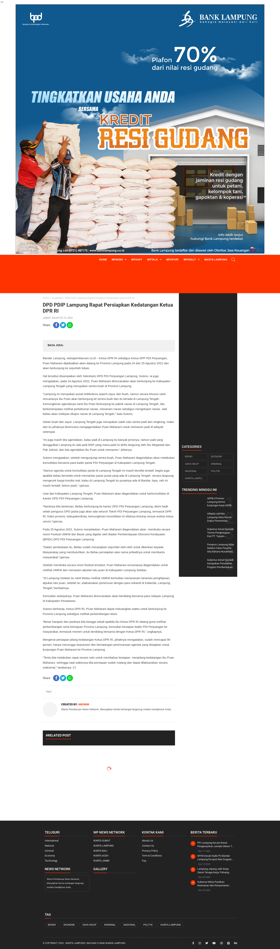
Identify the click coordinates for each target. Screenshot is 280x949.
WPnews (117, 259)
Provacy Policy (150, 850)
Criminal (49, 850)
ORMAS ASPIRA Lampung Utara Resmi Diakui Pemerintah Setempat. (219, 517)
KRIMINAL (216, 463)
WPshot (137, 259)
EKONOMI (216, 456)
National (49, 845)
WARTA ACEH (100, 855)
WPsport (172, 259)
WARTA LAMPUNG (195, 478)
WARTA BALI (100, 850)
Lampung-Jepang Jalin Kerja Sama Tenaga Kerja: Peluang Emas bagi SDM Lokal (213, 870)
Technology (51, 860)
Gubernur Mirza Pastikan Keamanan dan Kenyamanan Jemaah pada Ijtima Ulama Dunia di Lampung (215, 883)
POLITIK (215, 471)
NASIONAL (191, 471)
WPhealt (190, 259)
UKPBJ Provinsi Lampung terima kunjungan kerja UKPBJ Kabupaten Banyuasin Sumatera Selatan (220, 502)
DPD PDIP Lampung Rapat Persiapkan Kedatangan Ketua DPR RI (108, 308)
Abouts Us (147, 840)
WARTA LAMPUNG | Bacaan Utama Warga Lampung (95, 943)
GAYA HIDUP (192, 463)
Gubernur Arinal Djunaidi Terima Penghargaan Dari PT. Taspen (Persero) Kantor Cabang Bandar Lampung (220, 533)
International (52, 840)
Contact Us (148, 845)
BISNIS (188, 456)
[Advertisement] (208, 363)
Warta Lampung (216, 259)
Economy (50, 855)
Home (103, 259)
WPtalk (152, 259)
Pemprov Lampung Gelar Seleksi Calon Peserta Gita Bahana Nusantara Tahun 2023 (220, 548)
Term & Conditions (152, 855)
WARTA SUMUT (101, 840)
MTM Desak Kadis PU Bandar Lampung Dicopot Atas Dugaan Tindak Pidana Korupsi (214, 857)
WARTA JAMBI (101, 860)
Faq (144, 860)
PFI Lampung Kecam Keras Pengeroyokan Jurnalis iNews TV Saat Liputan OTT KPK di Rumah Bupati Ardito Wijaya (215, 844)
